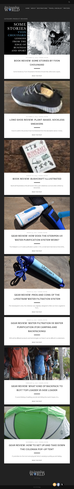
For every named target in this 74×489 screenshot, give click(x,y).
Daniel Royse (43, 57)
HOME (28, 7)
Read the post (37, 75)
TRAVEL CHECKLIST (56, 7)
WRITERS (67, 7)
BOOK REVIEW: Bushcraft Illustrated (37, 178)
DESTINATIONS (43, 7)
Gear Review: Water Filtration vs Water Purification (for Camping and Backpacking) (37, 327)
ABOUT (34, 7)
